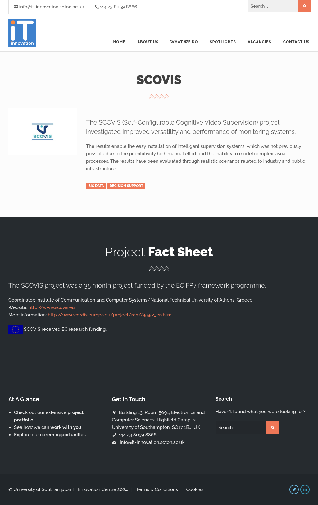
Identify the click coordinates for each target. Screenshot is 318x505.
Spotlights (223, 42)
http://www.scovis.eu (52, 307)
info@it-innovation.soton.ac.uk (51, 7)
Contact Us (296, 42)
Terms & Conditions (157, 489)
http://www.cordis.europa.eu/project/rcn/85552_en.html (110, 315)
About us (148, 42)
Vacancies (259, 42)
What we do (184, 42)
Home (119, 42)
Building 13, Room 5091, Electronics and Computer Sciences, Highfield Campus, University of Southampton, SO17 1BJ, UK (158, 420)
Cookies (194, 489)
